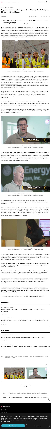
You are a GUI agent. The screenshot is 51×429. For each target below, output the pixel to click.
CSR (12, 356)
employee (20, 356)
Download (46, 364)
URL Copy (46, 16)
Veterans (13, 357)
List (26, 386)
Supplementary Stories (7, 7)
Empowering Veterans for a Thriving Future (21, 71)
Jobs (31, 356)
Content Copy (49, 16)
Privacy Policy (6, 421)
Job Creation (26, 356)
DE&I (16, 356)
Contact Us (4, 410)
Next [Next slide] (49, 373)
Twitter (41, 16)
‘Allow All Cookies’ (23, 418)
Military (47, 356)
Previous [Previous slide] (2, 373)
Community (8, 356)
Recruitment (8, 357)
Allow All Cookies (13, 425)
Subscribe (41, 2)
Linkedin (44, 16)
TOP (48, 400)
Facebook (39, 16)
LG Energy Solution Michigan (38, 356)
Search (46, 2)
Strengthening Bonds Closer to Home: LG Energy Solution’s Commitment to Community (26, 393)
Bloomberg (9, 76)
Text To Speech (34, 16)
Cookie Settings (37, 425)
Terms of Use (4, 412)
